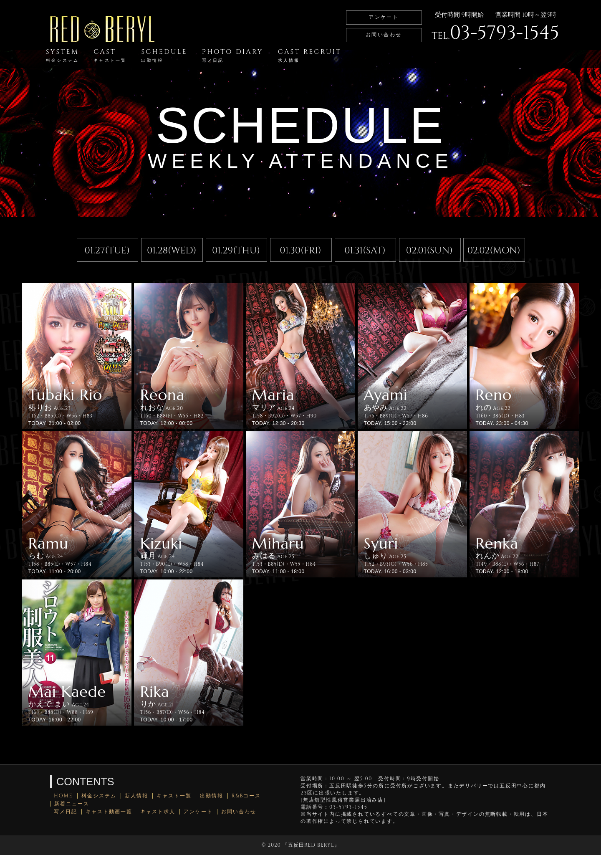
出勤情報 (211, 796)
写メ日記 (65, 812)
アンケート (384, 17)
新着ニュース (71, 804)
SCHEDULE (164, 55)
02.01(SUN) (429, 250)
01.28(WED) (171, 250)
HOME (63, 796)
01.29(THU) (236, 250)
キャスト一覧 (174, 796)
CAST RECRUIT (310, 55)
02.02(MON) (493, 250)
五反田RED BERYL (311, 845)
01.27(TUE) (107, 250)
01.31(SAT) (364, 250)
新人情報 (136, 796)
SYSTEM (62, 55)
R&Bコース (246, 796)
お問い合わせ (384, 34)
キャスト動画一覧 (109, 812)
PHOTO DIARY (232, 55)
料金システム (98, 796)
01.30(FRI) (300, 250)
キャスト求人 (157, 812)
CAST (109, 55)
